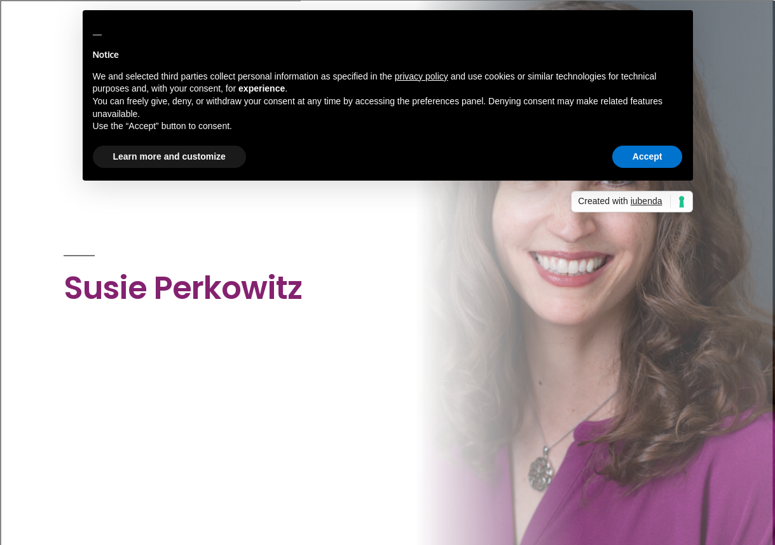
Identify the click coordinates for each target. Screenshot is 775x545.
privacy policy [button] (421, 76)
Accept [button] (647, 156)
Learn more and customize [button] (169, 156)
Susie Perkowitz (183, 288)
